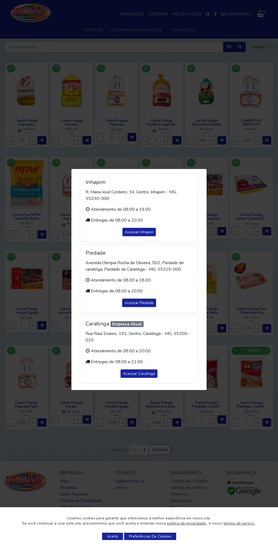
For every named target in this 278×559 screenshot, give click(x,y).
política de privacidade (187, 523)
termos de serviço (239, 523)
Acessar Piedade (139, 302)
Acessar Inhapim (139, 232)
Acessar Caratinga (139, 373)
